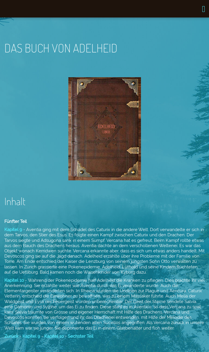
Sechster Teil (80, 336)
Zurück (11, 336)
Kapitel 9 (13, 229)
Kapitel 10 (14, 280)
